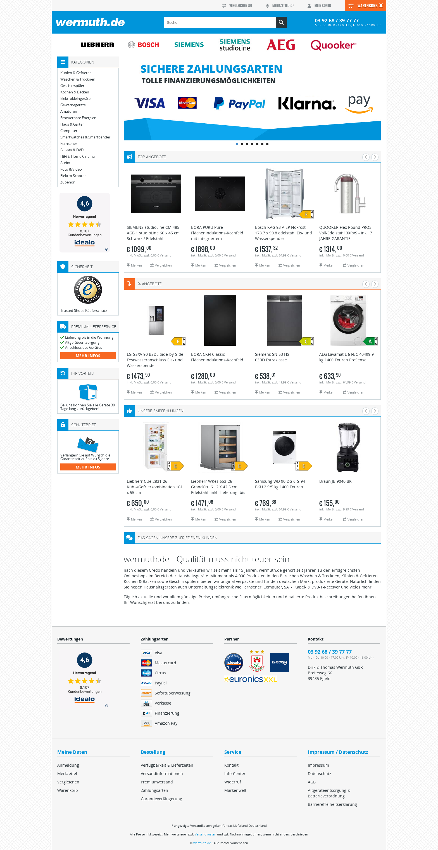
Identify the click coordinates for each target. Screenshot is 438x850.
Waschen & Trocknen (77, 79)
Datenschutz (319, 773)
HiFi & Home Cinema (77, 156)
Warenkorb (67, 790)
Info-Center (235, 773)
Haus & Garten (72, 124)
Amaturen (68, 111)
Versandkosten (205, 834)
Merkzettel (67, 773)
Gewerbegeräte (73, 105)
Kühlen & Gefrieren (76, 73)
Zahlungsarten (154, 790)
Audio (65, 163)
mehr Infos (88, 355)
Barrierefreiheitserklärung (332, 804)
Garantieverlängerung (161, 798)
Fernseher (68, 143)
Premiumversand (157, 782)
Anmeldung (68, 765)
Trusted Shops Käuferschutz (83, 310)
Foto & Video (71, 169)
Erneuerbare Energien (78, 118)
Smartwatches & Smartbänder (85, 137)
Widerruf (232, 782)
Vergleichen (68, 782)
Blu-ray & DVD (72, 150)
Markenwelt (235, 790)
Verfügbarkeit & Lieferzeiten (167, 765)
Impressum (318, 765)
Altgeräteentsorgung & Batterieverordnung (329, 793)
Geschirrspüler (72, 86)
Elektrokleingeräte (75, 98)
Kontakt (231, 765)
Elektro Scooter (73, 176)
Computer (68, 131)
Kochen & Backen (74, 92)
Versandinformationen (162, 773)
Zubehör (67, 182)
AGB (312, 782)
